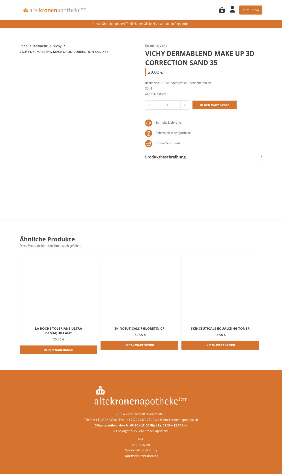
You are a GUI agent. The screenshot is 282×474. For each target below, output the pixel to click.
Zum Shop (250, 10)
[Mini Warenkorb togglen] (222, 10)
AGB (141, 439)
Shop (24, 46)
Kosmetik (40, 46)
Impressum (141, 444)
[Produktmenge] (167, 105)
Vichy (57, 46)
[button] (203, 157)
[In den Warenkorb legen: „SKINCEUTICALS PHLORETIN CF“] (139, 345)
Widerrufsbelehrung (141, 450)
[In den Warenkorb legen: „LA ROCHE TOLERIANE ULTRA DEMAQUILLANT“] (58, 349)
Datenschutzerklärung (141, 456)
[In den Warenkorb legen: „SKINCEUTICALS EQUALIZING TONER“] (220, 345)
